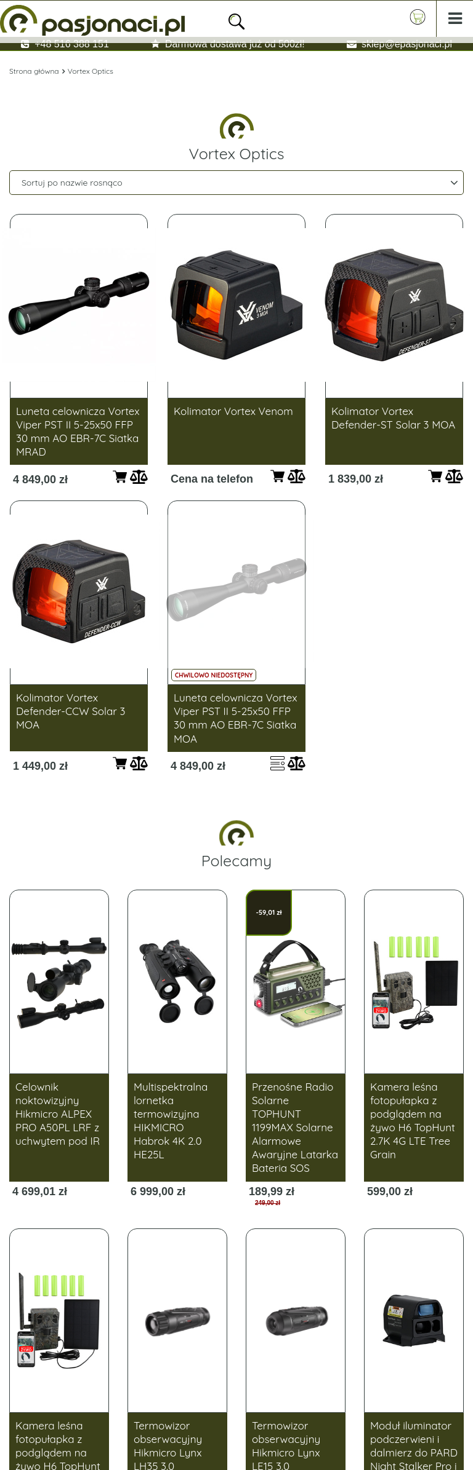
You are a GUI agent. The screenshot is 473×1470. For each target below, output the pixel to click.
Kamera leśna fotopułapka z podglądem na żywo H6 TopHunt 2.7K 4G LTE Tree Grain (412, 1120)
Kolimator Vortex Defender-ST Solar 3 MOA (393, 418)
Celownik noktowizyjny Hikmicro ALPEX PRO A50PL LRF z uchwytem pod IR (57, 1113)
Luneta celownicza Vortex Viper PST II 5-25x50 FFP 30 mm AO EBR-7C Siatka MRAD (78, 431)
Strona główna (34, 71)
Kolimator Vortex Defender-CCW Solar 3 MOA (70, 711)
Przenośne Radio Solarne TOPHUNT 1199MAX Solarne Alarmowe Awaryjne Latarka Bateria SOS (295, 1127)
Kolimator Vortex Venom (233, 411)
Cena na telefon (212, 479)
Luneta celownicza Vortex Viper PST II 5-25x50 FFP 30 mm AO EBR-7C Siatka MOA (235, 718)
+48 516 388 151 (71, 44)
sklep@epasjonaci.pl (407, 44)
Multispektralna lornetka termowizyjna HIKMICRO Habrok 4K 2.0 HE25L (171, 1120)
